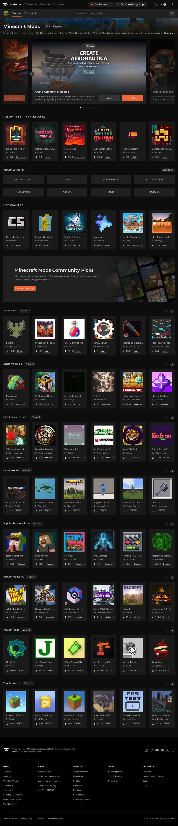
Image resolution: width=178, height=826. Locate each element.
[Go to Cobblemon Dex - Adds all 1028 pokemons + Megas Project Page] (133, 388)
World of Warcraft (11, 781)
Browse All (30, 13)
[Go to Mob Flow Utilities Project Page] (162, 335)
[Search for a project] (122, 13)
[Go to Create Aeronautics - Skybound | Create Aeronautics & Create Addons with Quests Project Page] (133, 229)
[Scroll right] (172, 311)
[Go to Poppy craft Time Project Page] (103, 495)
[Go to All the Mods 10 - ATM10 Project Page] (16, 601)
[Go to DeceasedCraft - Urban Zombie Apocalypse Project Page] (45, 601)
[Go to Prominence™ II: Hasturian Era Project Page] (162, 601)
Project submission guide (49, 776)
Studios (59, 4)
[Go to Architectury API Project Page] (103, 655)
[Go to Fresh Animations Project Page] (16, 548)
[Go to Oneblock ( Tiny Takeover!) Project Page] (16, 708)
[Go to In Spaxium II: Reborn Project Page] (45, 335)
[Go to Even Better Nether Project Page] (103, 141)
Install (132, 98)
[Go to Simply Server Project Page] (103, 335)
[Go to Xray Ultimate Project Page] (103, 548)
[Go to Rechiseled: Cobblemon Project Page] (133, 335)
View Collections (25, 288)
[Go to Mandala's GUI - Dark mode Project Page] (133, 548)
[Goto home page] (12, 4)
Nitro (145, 786)
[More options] (172, 4)
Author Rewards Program (49, 781)
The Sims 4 (8, 786)
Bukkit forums (79, 795)
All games (7, 772)
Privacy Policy (26, 819)
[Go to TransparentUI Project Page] (74, 442)
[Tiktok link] (151, 750)
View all (25, 310)
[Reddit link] (173, 750)
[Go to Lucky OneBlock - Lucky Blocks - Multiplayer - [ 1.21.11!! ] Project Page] (45, 708)
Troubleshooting (115, 776)
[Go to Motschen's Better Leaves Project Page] (162, 548)
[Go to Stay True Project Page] (74, 548)
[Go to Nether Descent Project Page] (133, 141)
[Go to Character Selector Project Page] (16, 229)
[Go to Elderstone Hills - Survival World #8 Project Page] (74, 495)
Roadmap (77, 790)
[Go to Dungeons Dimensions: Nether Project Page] (162, 141)
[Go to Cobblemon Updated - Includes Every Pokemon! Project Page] (45, 388)
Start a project (44, 772)
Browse (31, 4)
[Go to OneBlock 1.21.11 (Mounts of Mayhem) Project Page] (74, 708)
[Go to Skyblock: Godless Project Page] (74, 229)
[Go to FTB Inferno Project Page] (74, 141)
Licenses (40, 819)
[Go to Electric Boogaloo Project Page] (45, 229)
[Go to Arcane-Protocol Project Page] (74, 388)
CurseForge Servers (81, 800)
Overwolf (147, 772)
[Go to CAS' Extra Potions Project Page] (74, 335)
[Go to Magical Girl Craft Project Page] (162, 388)
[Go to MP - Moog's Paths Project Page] (162, 229)
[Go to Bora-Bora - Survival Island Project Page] (45, 495)
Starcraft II (8, 790)
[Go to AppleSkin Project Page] (162, 655)
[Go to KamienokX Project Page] (16, 388)
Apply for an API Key (47, 786)
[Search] (172, 13)
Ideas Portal (78, 776)
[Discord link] (162, 750)
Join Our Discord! (80, 772)
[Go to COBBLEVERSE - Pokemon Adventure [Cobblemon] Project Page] (74, 601)
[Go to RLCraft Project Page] (133, 601)
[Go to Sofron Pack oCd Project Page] (162, 442)
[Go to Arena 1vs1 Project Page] (162, 495)
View (109, 98)
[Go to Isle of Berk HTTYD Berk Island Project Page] (103, 708)
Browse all (168, 170)
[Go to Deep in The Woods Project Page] (16, 495)
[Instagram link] (146, 750)
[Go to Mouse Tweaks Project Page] (133, 655)
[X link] (167, 750)
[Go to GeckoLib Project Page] (16, 655)
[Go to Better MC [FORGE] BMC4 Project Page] (103, 601)
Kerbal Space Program (12, 795)
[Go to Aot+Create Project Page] (103, 388)
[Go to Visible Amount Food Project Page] (103, 442)
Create (44, 4)
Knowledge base (115, 772)
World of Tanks (9, 804)
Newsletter (78, 786)
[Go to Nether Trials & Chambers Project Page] (45, 141)
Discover (17, 13)
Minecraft (7, 776)
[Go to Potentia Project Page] (16, 335)
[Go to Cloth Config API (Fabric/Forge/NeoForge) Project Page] (74, 655)
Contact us (113, 781)
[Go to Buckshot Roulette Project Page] (45, 442)
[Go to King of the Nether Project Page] (16, 141)
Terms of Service (10, 819)
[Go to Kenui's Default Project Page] (133, 442)
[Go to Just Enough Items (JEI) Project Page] (45, 655)
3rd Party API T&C (46, 790)
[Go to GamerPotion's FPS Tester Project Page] (133, 708)
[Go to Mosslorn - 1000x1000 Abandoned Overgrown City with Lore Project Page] (162, 708)
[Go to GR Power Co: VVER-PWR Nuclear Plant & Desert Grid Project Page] (133, 495)
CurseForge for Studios (153, 776)
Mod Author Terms (55, 819)
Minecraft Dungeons (12, 800)
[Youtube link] (157, 750)
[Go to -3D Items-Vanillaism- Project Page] (16, 442)
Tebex (145, 781)
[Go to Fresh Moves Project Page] (45, 548)
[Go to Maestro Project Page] (103, 229)
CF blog (76, 781)
